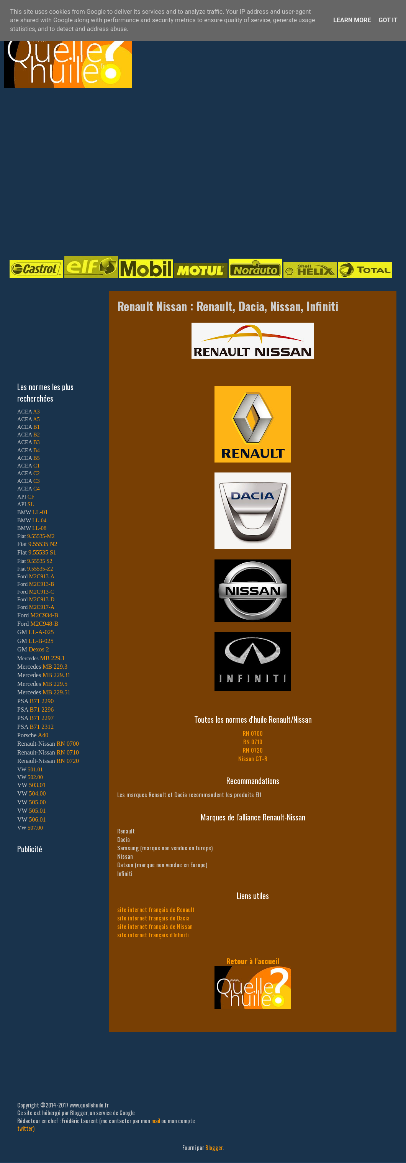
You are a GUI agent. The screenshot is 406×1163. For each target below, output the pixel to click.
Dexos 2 (39, 649)
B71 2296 (41, 709)
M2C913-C (41, 592)
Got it (387, 20)
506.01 (37, 819)
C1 (36, 466)
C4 (36, 489)
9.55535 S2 (39, 561)
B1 (36, 427)
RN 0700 (253, 733)
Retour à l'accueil (252, 961)
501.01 (35, 769)
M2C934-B (44, 615)
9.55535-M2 (41, 536)
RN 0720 (253, 750)
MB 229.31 (56, 675)
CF (31, 497)
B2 (36, 434)
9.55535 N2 (42, 544)
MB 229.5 (55, 684)
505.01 (37, 810)
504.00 (37, 793)
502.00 (35, 777)
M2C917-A (41, 607)
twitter (25, 1128)
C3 (36, 481)
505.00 (37, 802)
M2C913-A (41, 576)
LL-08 (39, 528)
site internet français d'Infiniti (153, 934)
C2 (36, 473)
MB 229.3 (55, 666)
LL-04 (39, 520)
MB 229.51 (56, 692)
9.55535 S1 (42, 552)
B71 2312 (41, 726)
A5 (36, 419)
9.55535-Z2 (40, 569)
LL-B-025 (41, 641)
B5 (36, 458)
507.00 (35, 828)
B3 (36, 442)
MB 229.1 (52, 658)
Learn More (352, 20)
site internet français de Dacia (153, 917)
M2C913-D (41, 599)
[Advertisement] (72, 171)
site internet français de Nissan (155, 926)
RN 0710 (252, 741)
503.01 (37, 785)
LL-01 (40, 512)
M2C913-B (41, 584)
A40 (43, 735)
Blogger (214, 1147)
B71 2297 (41, 718)
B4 (36, 450)
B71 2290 (41, 701)
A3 (36, 411)
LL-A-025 (41, 632)
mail (155, 1121)
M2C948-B (44, 623)
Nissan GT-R (252, 758)
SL (31, 504)
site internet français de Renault (156, 909)
